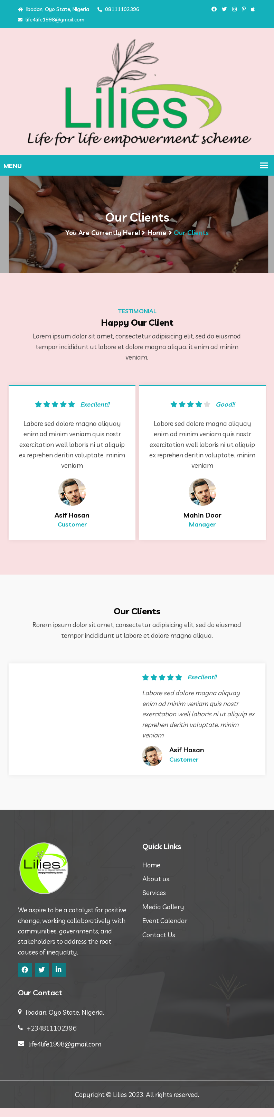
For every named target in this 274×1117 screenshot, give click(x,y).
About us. (156, 888)
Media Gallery (163, 916)
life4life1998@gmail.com (51, 19)
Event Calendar (164, 929)
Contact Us (158, 944)
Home (157, 235)
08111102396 (118, 9)
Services (154, 901)
